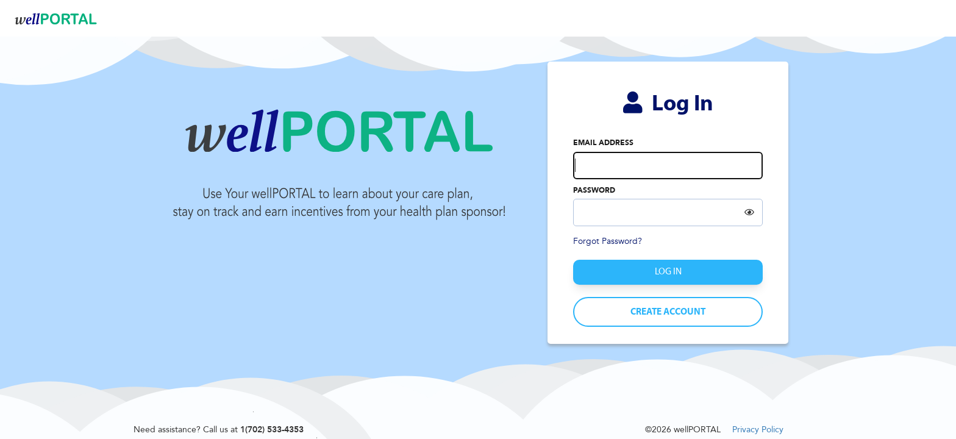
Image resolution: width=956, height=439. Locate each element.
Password (594, 190)
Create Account (667, 312)
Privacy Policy (757, 429)
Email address (603, 143)
